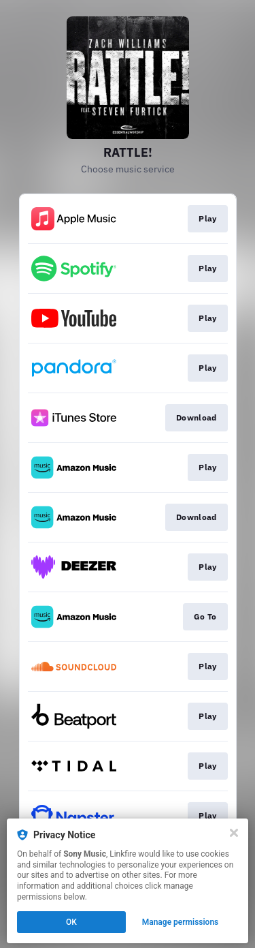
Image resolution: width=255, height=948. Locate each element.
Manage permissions (180, 922)
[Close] (234, 833)
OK (71, 922)
